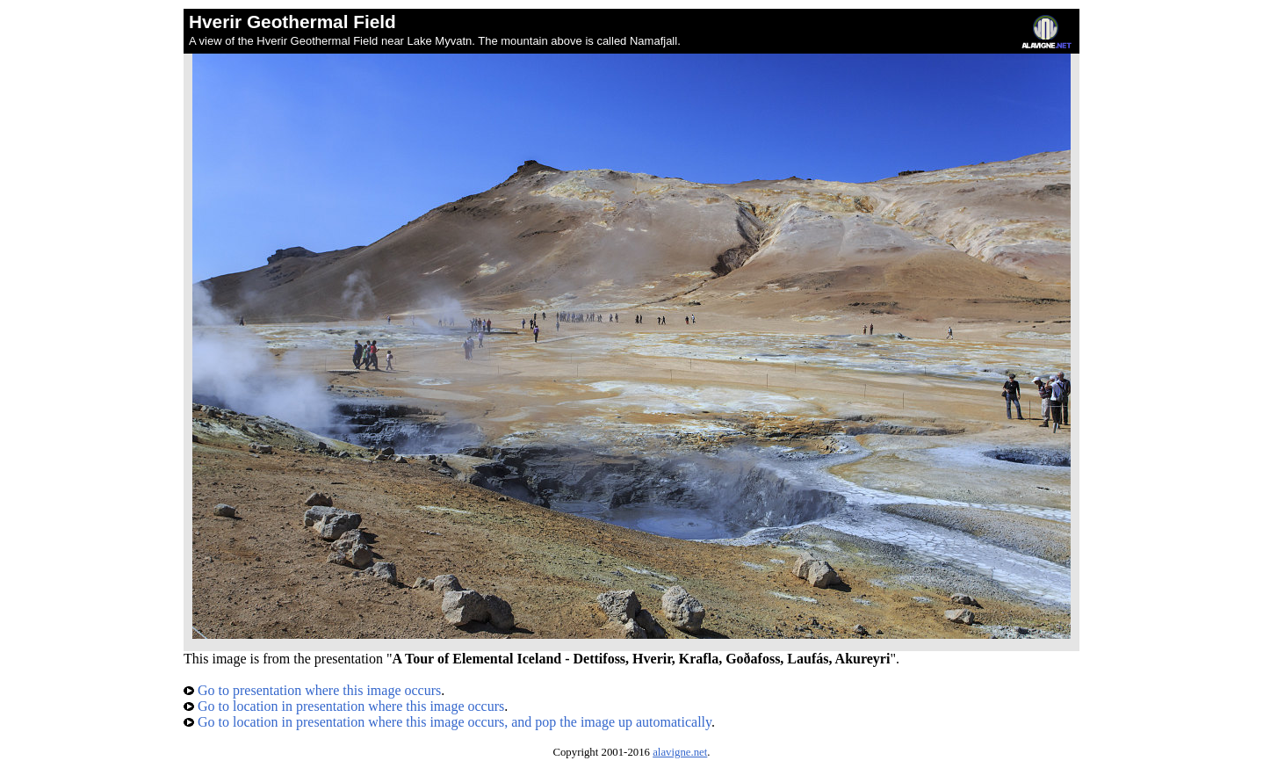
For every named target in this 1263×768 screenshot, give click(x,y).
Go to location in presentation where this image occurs (344, 706)
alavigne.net (680, 752)
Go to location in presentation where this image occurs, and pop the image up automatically (447, 721)
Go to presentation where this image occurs (312, 690)
